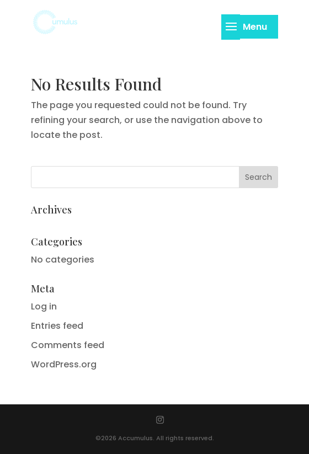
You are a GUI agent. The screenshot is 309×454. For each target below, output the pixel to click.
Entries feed (57, 325)
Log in (44, 306)
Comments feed (67, 345)
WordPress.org (64, 364)
